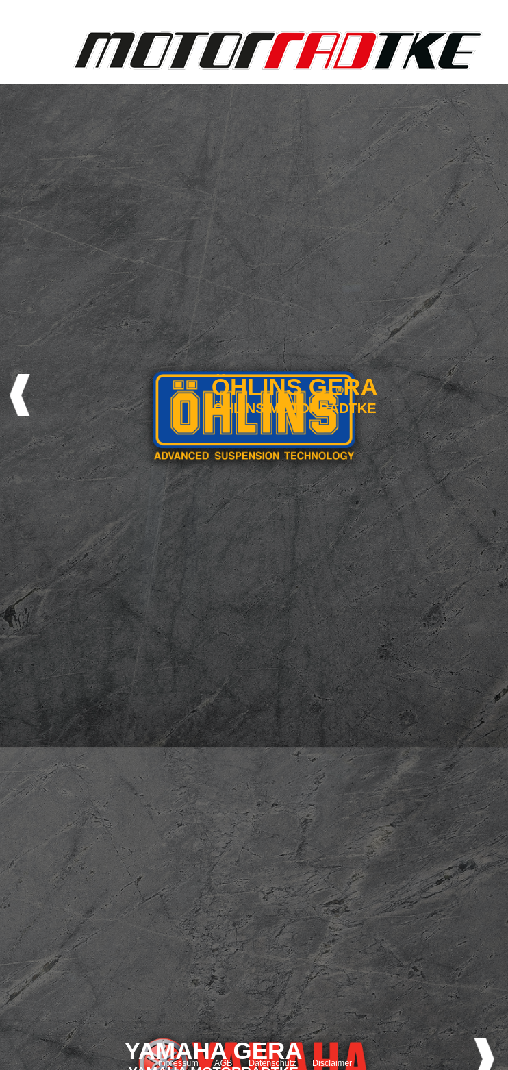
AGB (223, 1063)
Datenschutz (272, 1063)
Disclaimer (332, 1063)
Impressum (177, 1063)
